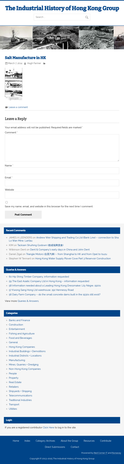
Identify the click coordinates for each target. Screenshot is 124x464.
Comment (11, 132)
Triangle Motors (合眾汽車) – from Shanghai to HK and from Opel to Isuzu (66, 254)
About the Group (69, 441)
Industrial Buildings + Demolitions (27, 351)
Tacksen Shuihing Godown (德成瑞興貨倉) (40, 245)
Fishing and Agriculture (22, 333)
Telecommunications (20, 395)
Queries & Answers (16, 269)
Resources (89, 441)
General (13, 342)
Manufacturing (17, 360)
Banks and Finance (19, 320)
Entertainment (17, 329)
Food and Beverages (20, 338)
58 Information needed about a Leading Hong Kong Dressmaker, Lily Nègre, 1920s (55, 285)
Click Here (48, 427)
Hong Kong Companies (22, 346)
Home (16, 441)
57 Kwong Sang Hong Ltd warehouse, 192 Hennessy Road (41, 290)
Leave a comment (18, 107)
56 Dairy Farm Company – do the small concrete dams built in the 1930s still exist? (54, 294)
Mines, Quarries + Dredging (23, 364)
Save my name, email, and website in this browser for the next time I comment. (49, 206)
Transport (14, 404)
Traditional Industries (20, 400)
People (13, 373)
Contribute (105, 441)
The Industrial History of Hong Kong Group (62, 8)
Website (9, 190)
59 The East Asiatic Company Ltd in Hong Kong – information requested (49, 281)
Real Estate (15, 382)
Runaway (116, 453)
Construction (16, 324)
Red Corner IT (100, 453)
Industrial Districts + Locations (25, 355)
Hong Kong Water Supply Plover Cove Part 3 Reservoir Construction (73, 258)
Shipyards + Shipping (20, 391)
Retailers (14, 386)
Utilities (13, 408)
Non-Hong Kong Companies (25, 369)
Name (9, 165)
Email (8, 177)
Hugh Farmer (34, 63)
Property (13, 377)
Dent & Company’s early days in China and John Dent (60, 249)
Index (27, 441)
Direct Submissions (55, 447)
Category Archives (45, 441)
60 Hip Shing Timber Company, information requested (39, 276)
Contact (75, 447)
